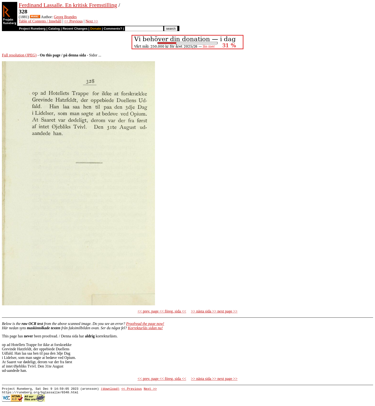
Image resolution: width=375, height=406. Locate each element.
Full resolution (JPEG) (19, 55)
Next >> (91, 21)
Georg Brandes (65, 17)
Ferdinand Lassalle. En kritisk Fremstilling (68, 5)
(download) (110, 389)
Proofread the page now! (145, 324)
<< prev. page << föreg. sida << (162, 311)
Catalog (54, 28)
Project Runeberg (32, 28)
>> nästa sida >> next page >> (214, 311)
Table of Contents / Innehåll (40, 21)
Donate (95, 28)
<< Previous (73, 21)
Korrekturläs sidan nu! (145, 328)
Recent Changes (75, 28)
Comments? (113, 28)
